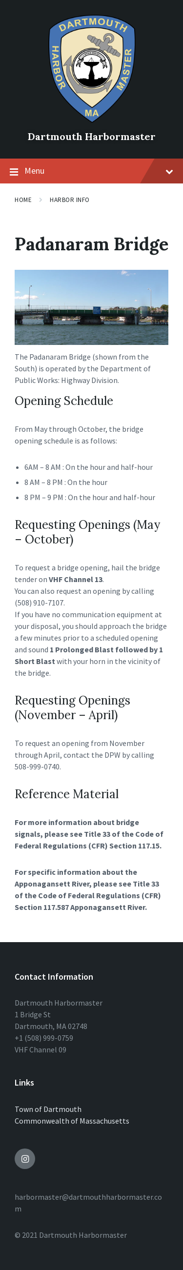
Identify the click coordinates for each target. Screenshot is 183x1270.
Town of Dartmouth (48, 1109)
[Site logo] (92, 120)
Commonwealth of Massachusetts (72, 1121)
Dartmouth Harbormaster (92, 136)
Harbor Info (70, 200)
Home (23, 200)
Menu (91, 171)
